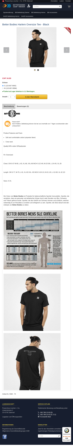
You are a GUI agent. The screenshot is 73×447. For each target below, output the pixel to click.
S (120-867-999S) (9, 86)
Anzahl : (5, 96)
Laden (62, 1)
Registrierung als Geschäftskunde (13, 429)
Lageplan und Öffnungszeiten (12, 417)
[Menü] (70, 428)
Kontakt (68, 1)
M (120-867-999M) (9, 88)
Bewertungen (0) (23, 106)
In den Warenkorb (31, 97)
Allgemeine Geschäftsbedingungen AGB (15, 431)
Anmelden (54, 1)
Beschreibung (9, 106)
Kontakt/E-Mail (45, 417)
